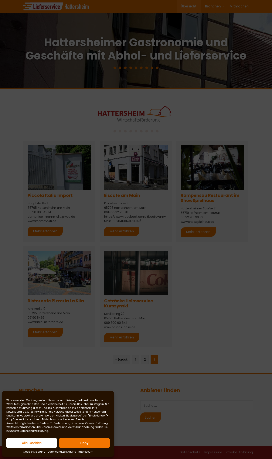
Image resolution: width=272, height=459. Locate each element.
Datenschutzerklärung (34, 431)
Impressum (85, 451)
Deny (84, 443)
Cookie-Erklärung (96, 423)
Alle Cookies (32, 443)
